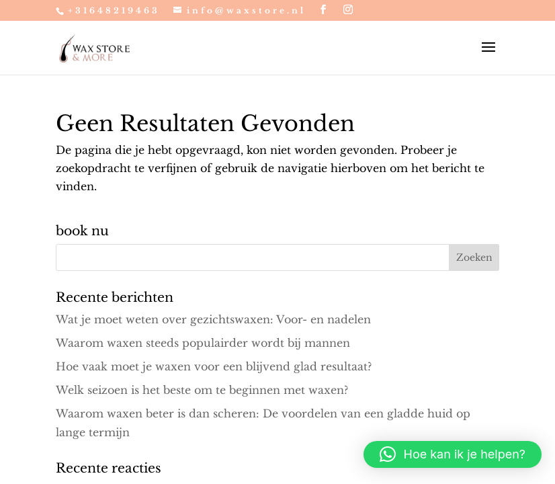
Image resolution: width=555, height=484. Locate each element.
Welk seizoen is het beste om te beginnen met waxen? (202, 390)
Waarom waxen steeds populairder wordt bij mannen (203, 343)
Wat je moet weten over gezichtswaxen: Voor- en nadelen (213, 319)
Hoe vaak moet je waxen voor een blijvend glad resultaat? (214, 366)
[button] (453, 454)
